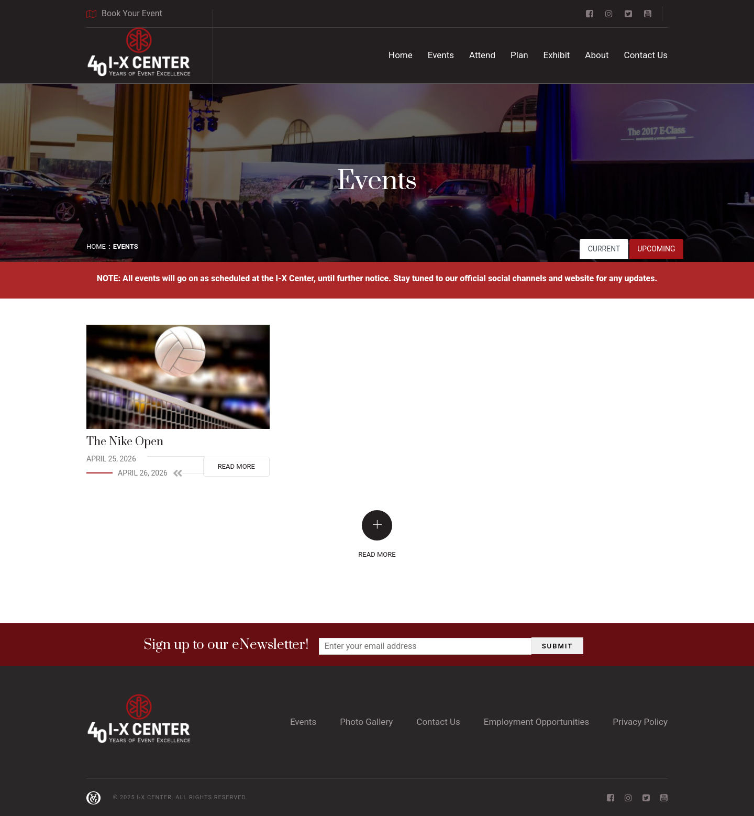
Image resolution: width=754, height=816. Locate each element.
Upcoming (656, 249)
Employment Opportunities (537, 721)
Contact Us (646, 55)
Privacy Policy (640, 721)
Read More (236, 466)
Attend (482, 55)
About (596, 55)
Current (604, 249)
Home (401, 55)
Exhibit (557, 55)
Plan (519, 55)
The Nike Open (124, 442)
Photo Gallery (366, 721)
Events (441, 55)
